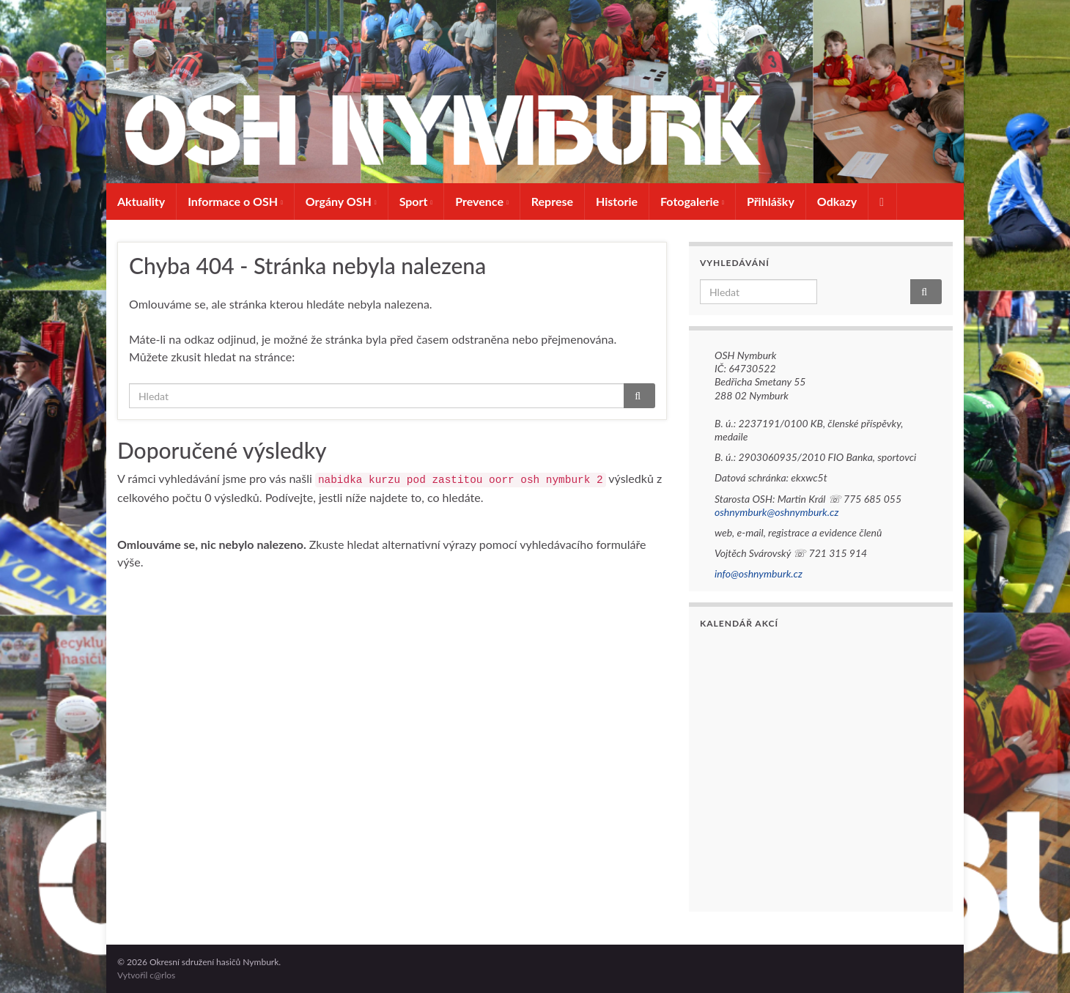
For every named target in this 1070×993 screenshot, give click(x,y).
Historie (617, 201)
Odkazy (837, 201)
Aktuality (141, 201)
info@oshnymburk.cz (758, 573)
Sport (416, 201)
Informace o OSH (235, 201)
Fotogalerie (692, 201)
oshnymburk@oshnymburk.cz (776, 512)
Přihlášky (770, 201)
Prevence (482, 201)
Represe (552, 201)
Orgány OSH (341, 201)
